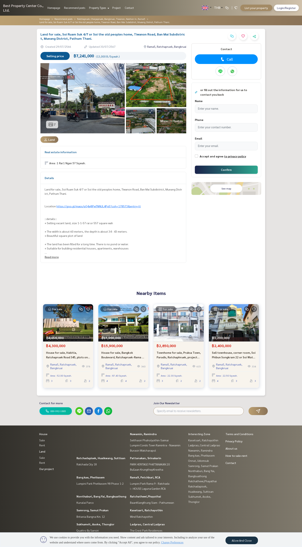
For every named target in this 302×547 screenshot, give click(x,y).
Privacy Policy (234, 441)
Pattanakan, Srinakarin (145, 458)
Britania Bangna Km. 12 (91, 516)
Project (116, 7)
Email (198, 138)
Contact (129, 7)
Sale (42, 440)
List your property (256, 8)
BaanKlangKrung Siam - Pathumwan (152, 502)
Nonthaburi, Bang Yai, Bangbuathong (101, 496)
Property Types (98, 7)
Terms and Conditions (239, 434)
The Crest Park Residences (146, 530)
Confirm (226, 169)
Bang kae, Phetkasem (91, 477)
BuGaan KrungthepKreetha (146, 469)
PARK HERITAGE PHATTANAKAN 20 (150, 464)
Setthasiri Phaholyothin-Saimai (149, 440)
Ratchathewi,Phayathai (145, 496)
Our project (46, 469)
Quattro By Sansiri (88, 530)
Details (49, 178)
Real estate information (61, 152)
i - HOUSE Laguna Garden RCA (148, 488)
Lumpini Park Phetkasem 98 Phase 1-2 (100, 483)
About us (231, 448)
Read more (52, 257)
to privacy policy (235, 156)
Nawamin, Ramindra (143, 434)
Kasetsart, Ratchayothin (146, 510)
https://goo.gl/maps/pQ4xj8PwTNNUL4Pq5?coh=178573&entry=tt (98, 206)
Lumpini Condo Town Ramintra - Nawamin (155, 445)
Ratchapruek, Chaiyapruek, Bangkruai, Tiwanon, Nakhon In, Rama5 (111, 18)
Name (198, 101)
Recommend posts (74, 7)
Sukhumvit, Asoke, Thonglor (95, 524)
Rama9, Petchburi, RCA (145, 477)
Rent (42, 445)
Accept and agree (211, 156)
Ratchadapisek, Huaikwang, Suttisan (101, 458)
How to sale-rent (236, 455)
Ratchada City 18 (87, 464)
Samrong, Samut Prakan (93, 510)
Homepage (53, 7)
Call (226, 59)
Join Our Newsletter (166, 403)
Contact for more (51, 403)
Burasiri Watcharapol (143, 450)
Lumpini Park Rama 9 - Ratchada (149, 483)
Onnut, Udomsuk (198, 460)
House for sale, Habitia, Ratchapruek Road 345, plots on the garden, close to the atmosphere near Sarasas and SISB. (67, 356)
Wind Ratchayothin (141, 516)
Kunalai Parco (85, 502)
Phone (199, 120)
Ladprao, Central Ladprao (147, 524)
